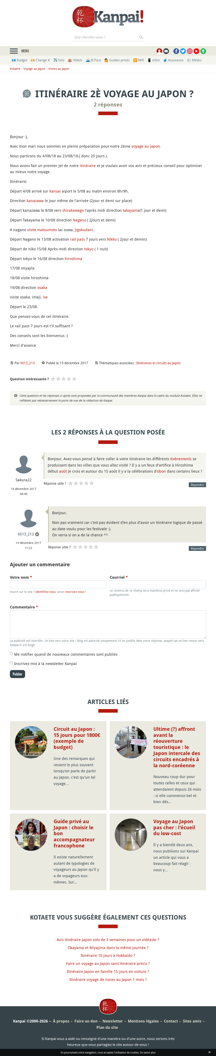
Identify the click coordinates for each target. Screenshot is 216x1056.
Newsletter (113, 1021)
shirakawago (73, 210)
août (63, 471)
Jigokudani (84, 229)
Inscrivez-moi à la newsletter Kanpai (45, 663)
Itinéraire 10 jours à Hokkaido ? (108, 955)
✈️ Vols (58, 60)
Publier (17, 674)
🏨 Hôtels (75, 60)
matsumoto (47, 229)
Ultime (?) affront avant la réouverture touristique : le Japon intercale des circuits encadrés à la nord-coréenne (176, 747)
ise (45, 296)
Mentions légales (143, 1021)
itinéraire (88, 165)
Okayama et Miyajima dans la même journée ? (108, 947)
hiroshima (73, 258)
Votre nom (21, 577)
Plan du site (107, 1027)
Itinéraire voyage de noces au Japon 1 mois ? (108, 979)
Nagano (79, 220)
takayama (131, 210)
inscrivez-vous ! (75, 592)
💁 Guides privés (117, 60)
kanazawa (35, 200)
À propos (61, 1021)
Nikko (112, 239)
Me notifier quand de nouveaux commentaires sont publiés (65, 654)
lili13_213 (27, 363)
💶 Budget (19, 60)
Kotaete (15, 69)
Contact (171, 1021)
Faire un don (85, 1021)
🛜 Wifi (138, 60)
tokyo (88, 248)
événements (181, 458)
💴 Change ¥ (40, 60)
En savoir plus (147, 1052)
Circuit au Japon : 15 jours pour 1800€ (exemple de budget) (77, 738)
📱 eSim (153, 60)
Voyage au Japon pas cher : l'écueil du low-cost (174, 828)
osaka (42, 287)
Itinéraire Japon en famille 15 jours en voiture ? (108, 971)
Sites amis (192, 1021)
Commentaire (24, 607)
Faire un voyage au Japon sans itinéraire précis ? (108, 963)
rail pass (77, 239)
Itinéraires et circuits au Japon (158, 363)
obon (161, 471)
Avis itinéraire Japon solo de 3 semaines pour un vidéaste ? (108, 939)
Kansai (55, 191)
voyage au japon (145, 146)
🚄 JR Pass (93, 60)
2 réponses (108, 104)
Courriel (119, 577)
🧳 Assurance (173, 60)
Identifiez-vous (45, 592)
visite (31, 229)
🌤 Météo (194, 60)
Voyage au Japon (34, 69)
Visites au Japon (58, 69)
